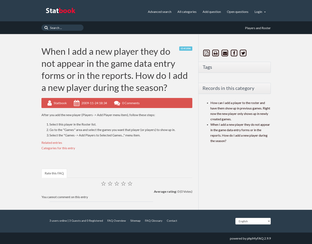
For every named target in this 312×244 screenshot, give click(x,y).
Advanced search (159, 11)
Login (260, 11)
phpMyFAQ (255, 238)
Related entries (51, 142)
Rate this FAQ (54, 173)
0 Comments (131, 103)
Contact (172, 220)
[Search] (45, 28)
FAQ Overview (116, 220)
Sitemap (135, 220)
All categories (187, 11)
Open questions (237, 11)
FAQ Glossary (153, 220)
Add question (212, 11)
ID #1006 (186, 48)
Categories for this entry (58, 148)
